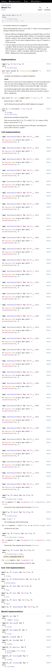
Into (8, 112)
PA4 (36, 181)
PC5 (36, 305)
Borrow (12, 623)
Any (11, 616)
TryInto (16, 663)
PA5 (36, 193)
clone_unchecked (25, 71)
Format (16, 550)
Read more (35, 507)
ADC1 (19, 137)
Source (3, 10)
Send (14, 586)
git (25, 1)
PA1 (36, 148)
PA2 (36, 159)
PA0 (36, 137)
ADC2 (19, 316)
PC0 (36, 249)
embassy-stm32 (14, 1)
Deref (15, 512)
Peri (15, 64)
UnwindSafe (18, 607)
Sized (16, 620)
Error (4, 504)
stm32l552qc (35, 1)
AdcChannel (11, 137)
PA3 (36, 170)
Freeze (15, 572)
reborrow (16, 98)
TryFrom (16, 656)
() (43, 502)
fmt (6, 502)
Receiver (16, 647)
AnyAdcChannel (7, 142)
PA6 (36, 204)
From (11, 637)
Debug (15, 495)
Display (16, 533)
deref (7, 525)
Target (9, 519)
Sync (14, 593)
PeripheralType (12, 19)
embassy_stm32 (6, 5)
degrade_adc (9, 140)
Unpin (15, 600)
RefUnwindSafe (19, 579)
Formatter (25, 502)
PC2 (36, 271)
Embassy (3, 1)
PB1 (36, 237)
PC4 (36, 294)
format (7, 560)
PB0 (36, 226)
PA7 (36, 215)
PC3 (36, 282)
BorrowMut (14, 630)
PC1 (36, 260)
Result (39, 502)
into (10, 109)
